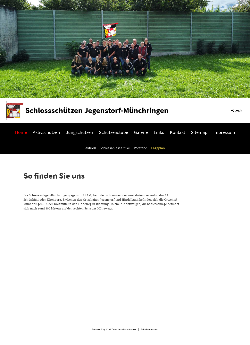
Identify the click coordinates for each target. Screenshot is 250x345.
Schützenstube (113, 132)
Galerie (141, 132)
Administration (149, 329)
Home (21, 132)
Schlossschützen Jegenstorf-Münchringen (97, 110)
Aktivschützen (46, 132)
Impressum (224, 132)
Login (236, 110)
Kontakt (177, 132)
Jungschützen (79, 132)
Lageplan (158, 148)
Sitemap (199, 132)
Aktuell (90, 148)
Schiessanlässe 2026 (115, 148)
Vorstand (140, 148)
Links (159, 132)
